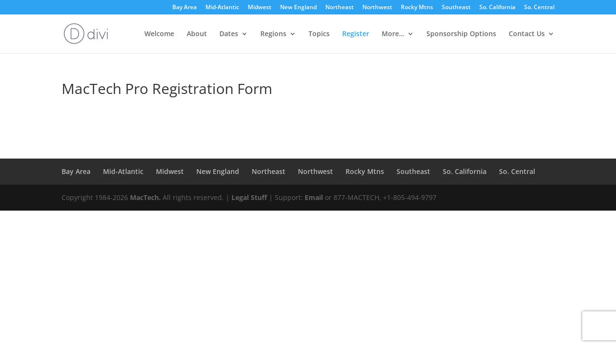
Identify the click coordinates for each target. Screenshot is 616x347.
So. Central (539, 7)
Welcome (159, 34)
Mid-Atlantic (222, 7)
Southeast (456, 7)
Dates (228, 34)
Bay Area (184, 7)
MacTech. (145, 197)
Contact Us (527, 34)
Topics (319, 34)
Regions (273, 34)
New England (298, 7)
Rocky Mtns (417, 7)
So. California (497, 7)
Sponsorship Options (461, 34)
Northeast (339, 7)
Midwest (259, 7)
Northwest (377, 7)
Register (355, 34)
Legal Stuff (249, 197)
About (197, 34)
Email (314, 197)
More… (393, 34)
